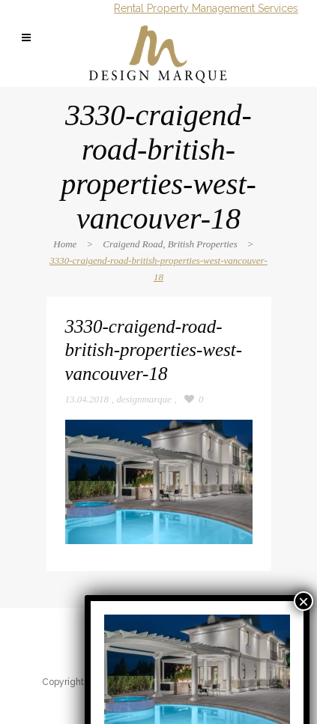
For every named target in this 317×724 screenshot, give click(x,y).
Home (64, 244)
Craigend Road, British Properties (170, 244)
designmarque (144, 399)
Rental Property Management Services (206, 8)
